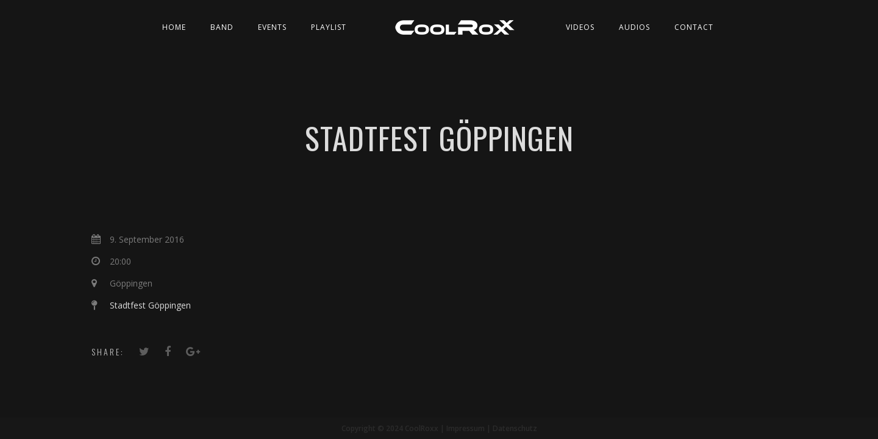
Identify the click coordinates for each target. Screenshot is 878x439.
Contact (693, 27)
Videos (580, 27)
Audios (634, 27)
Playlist (328, 27)
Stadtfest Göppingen (150, 305)
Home (174, 27)
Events (272, 27)
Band (222, 27)
